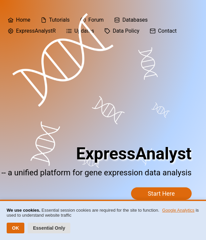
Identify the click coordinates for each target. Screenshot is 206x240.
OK (15, 228)
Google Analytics (178, 210)
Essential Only (49, 228)
